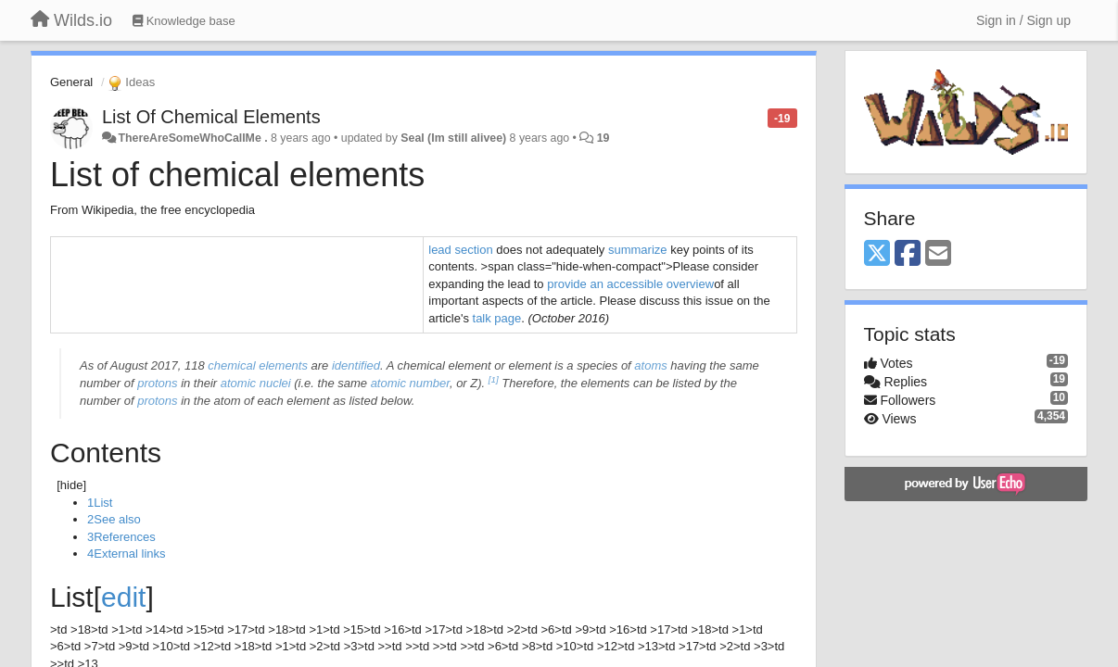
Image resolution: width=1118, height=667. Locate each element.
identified (356, 365)
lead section (460, 250)
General (71, 82)
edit (123, 597)
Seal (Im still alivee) (453, 138)
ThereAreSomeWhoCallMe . (192, 138)
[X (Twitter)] (877, 254)
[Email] (938, 254)
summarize (637, 250)
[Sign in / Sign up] (1023, 20)
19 (603, 138)
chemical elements (258, 365)
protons (157, 383)
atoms (650, 365)
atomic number (410, 383)
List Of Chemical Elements (211, 117)
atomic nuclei (256, 383)
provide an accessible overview (630, 284)
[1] (494, 379)
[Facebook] (908, 254)
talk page (497, 318)
